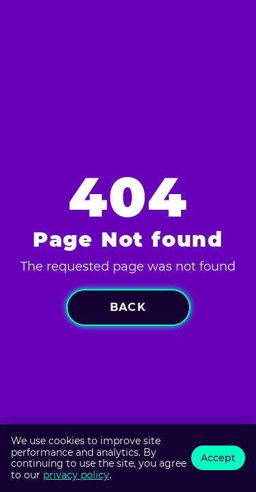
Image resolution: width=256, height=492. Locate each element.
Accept (218, 458)
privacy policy (76, 475)
